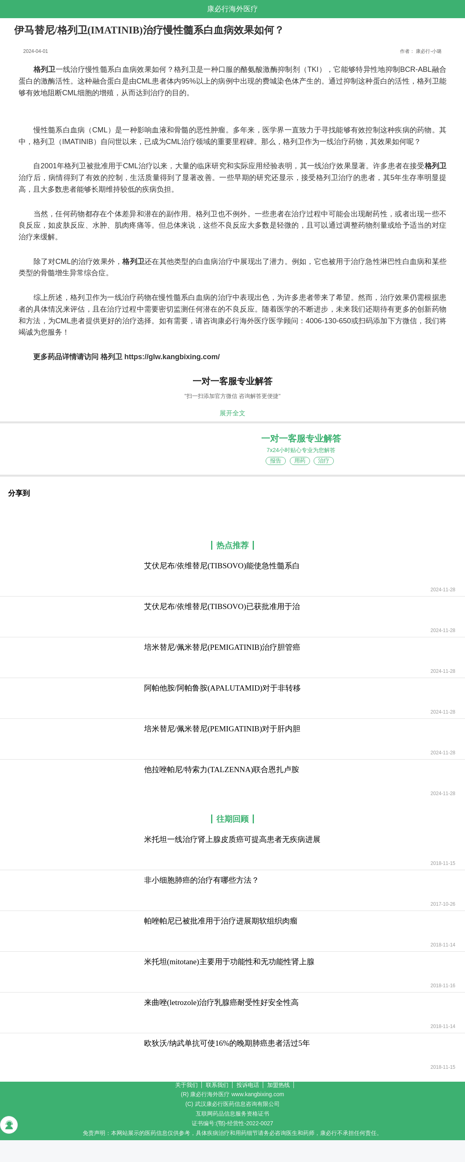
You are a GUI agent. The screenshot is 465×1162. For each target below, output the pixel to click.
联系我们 (217, 1085)
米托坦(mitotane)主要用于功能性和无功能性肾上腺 (229, 961)
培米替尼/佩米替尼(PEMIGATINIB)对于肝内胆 (222, 728)
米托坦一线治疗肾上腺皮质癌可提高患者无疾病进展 (232, 839)
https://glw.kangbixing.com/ (172, 357)
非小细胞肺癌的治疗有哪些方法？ (201, 880)
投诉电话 (248, 1085)
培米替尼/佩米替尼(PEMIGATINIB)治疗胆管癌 (222, 647)
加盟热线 (278, 1085)
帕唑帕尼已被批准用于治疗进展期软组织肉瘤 (220, 921)
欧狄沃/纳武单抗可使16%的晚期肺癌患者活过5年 (227, 1043)
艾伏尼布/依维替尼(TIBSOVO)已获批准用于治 (222, 606)
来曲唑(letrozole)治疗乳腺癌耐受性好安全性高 (221, 1002)
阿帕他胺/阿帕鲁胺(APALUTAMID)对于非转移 (222, 688)
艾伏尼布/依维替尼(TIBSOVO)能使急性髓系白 (222, 565)
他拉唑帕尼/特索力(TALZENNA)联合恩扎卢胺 (222, 769)
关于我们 (186, 1085)
